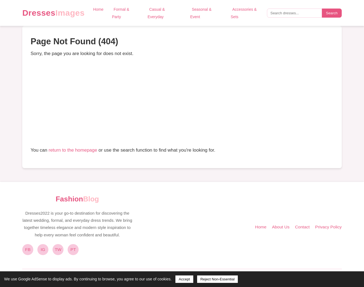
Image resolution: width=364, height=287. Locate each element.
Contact (302, 227)
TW (58, 249)
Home (98, 9)
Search (332, 13)
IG (43, 249)
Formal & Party (120, 13)
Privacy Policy (328, 227)
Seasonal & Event (201, 13)
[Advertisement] (182, 101)
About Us (280, 227)
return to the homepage (73, 150)
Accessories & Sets (244, 13)
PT (73, 249)
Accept (184, 279)
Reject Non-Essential (217, 279)
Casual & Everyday (156, 13)
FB (28, 249)
